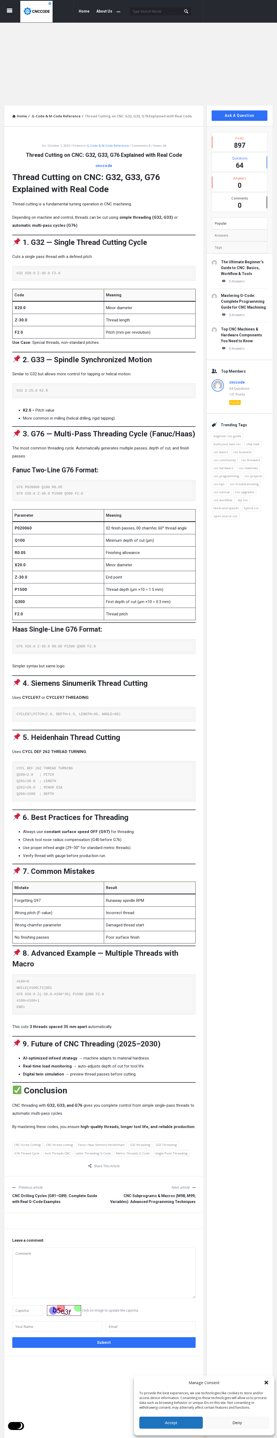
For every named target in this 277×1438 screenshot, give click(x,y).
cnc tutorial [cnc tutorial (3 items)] (221, 489)
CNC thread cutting (59, 1142)
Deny (237, 1422)
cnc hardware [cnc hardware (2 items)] (223, 465)
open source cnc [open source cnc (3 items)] (225, 513)
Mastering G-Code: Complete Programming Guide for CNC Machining (243, 298)
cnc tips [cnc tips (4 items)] (218, 481)
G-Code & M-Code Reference (108, 143)
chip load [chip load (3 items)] (252, 441)
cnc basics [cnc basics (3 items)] (220, 449)
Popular (221, 220)
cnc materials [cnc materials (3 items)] (248, 465)
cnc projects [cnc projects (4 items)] (253, 473)
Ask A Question (239, 112)
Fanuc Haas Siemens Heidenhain (101, 1142)
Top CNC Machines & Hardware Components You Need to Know (241, 332)
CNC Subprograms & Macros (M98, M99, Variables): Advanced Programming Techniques (153, 1196)
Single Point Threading (171, 1151)
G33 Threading (166, 1142)
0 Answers (232, 278)
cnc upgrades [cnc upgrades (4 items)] (244, 489)
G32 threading (140, 1142)
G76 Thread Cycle (26, 1151)
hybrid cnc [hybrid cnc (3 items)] (251, 505)
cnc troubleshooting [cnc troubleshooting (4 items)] (244, 481)
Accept (171, 1422)
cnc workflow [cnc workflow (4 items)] (222, 497)
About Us (104, 11)
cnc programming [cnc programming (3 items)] (226, 473)
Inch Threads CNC (57, 1151)
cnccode (104, 163)
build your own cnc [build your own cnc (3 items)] (227, 441)
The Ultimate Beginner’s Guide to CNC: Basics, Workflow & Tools (242, 265)
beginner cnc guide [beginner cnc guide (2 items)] (227, 433)
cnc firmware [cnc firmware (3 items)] (250, 457)
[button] (266, 1382)
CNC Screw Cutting (27, 1142)
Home (84, 11)
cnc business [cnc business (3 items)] (242, 449)
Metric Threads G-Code (133, 1151)
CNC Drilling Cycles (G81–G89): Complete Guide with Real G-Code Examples (54, 1196)
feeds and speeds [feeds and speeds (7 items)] (226, 505)
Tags (218, 244)
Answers (221, 232)
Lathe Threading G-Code (93, 1151)
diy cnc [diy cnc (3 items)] (243, 497)
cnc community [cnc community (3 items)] (224, 457)
